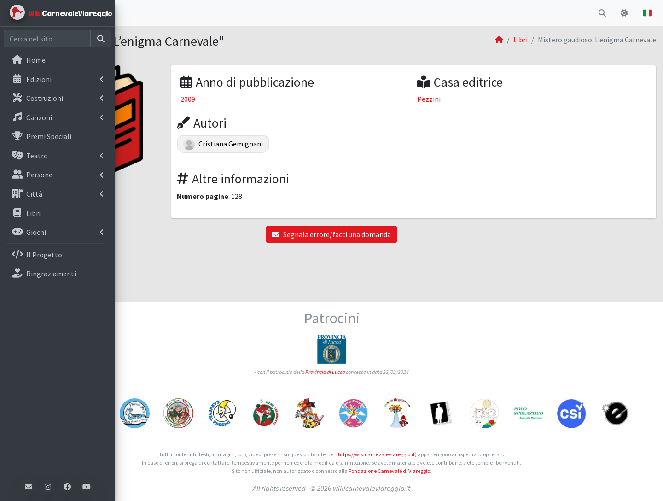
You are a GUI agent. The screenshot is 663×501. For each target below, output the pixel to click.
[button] (129, 13)
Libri (520, 39)
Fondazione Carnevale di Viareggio (447, 470)
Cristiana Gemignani (309, 143)
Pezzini (471, 99)
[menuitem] (57, 60)
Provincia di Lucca (382, 328)
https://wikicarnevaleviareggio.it (433, 454)
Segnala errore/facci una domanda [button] (389, 234)
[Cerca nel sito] (47, 38)
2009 (274, 99)
